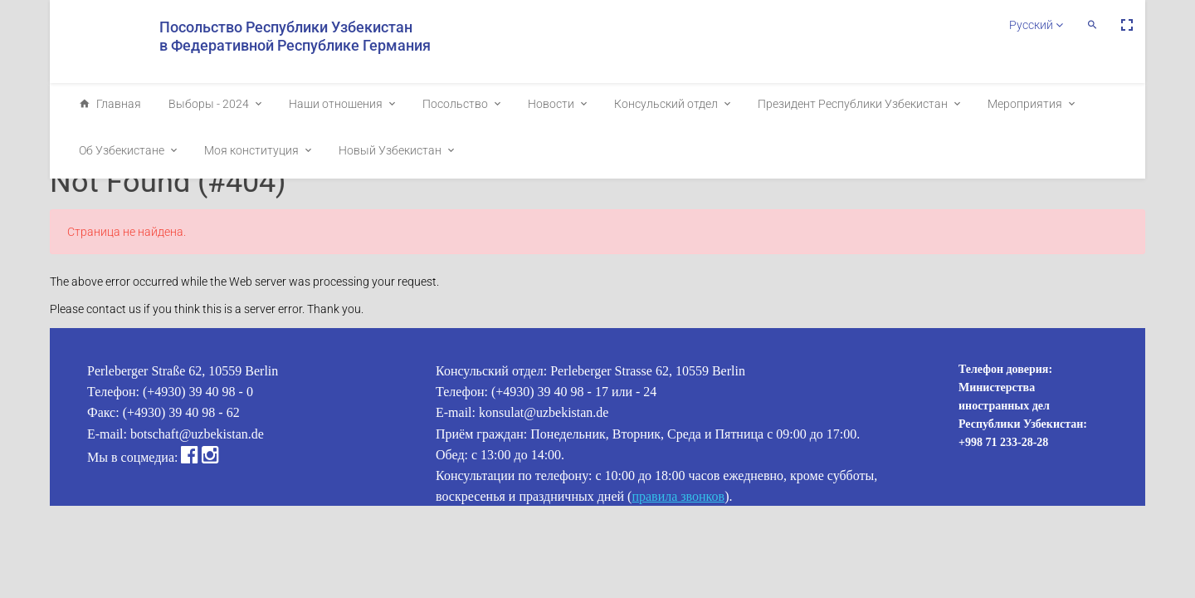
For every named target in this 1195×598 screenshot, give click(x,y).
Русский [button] (1036, 25)
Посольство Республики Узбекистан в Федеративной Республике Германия (295, 36)
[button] (1092, 25)
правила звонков (678, 496)
